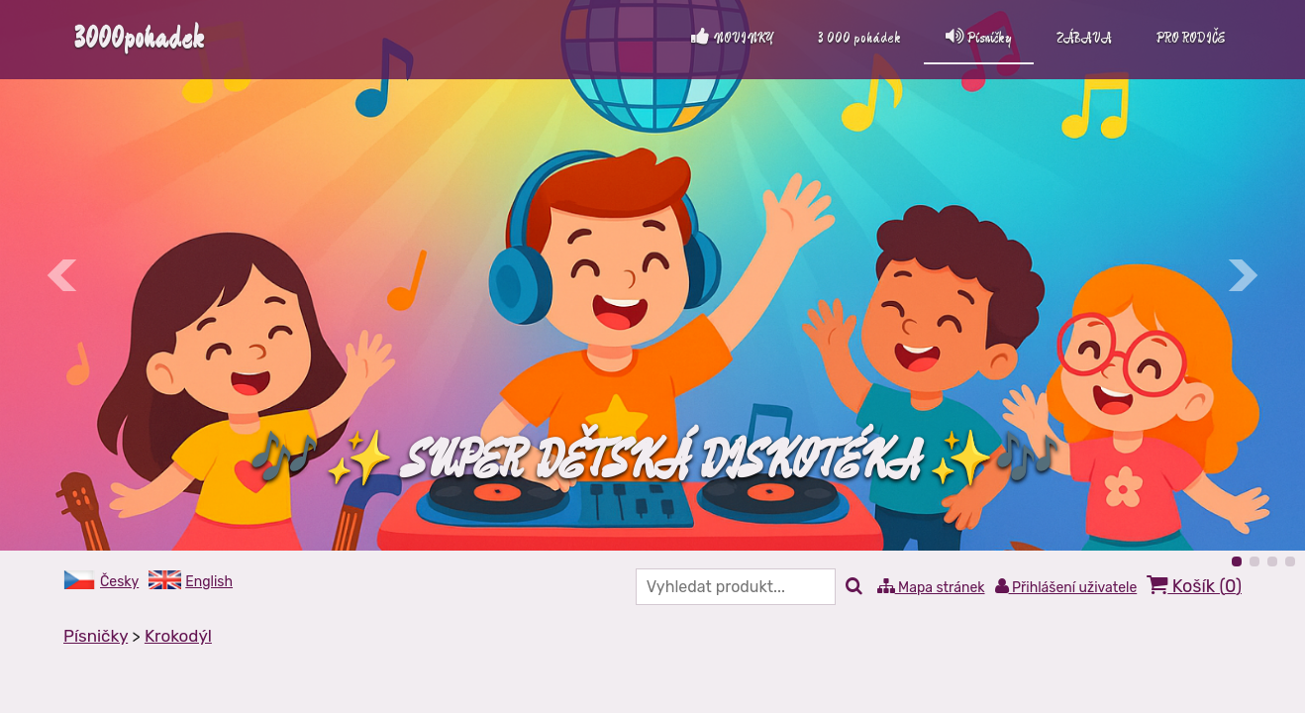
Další (1241, 275)
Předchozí (63, 275)
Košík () (1194, 585)
